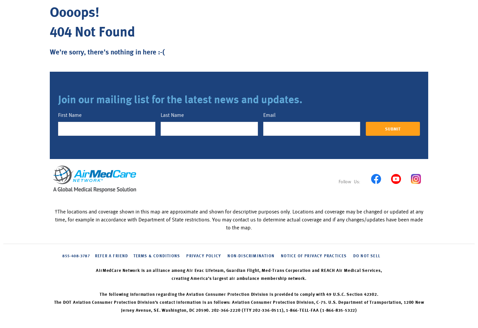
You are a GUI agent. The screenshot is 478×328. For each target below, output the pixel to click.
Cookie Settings (401, 256)
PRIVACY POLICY (203, 256)
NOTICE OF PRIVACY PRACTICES (314, 256)
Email (269, 115)
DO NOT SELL (366, 256)
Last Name (172, 115)
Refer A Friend (111, 256)
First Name (70, 115)
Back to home (75, 68)
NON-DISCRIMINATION (251, 256)
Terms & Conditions (156, 256)
